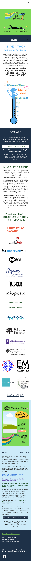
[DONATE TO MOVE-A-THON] (15, 146)
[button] (2, 2)
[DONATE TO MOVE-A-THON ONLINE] (15, 518)
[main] (16, 39)
